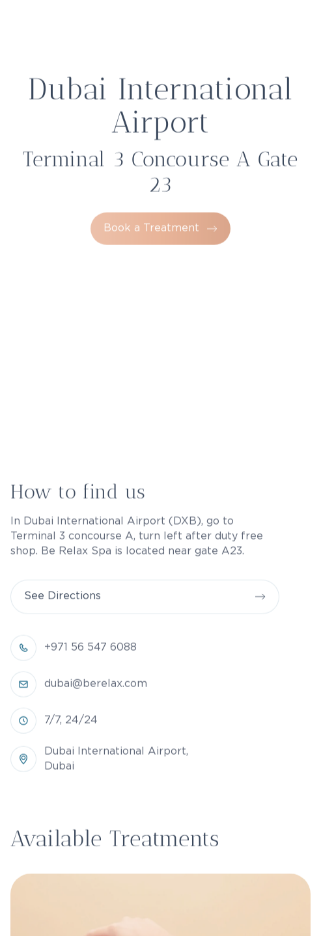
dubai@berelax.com (95, 735)
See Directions (62, 647)
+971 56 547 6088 (90, 698)
